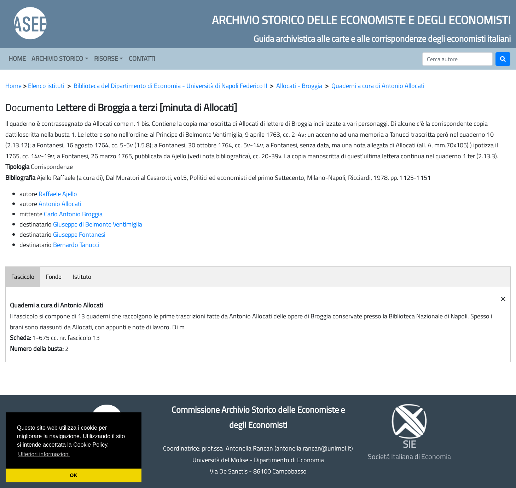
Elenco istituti (46, 85)
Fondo (54, 276)
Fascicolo (22, 276)
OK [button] (73, 475)
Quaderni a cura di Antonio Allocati (377, 85)
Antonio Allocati (60, 203)
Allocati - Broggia (299, 85)
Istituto (82, 276)
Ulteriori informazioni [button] (44, 454)
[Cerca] (457, 59)
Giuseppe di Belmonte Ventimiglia (97, 224)
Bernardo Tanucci (76, 244)
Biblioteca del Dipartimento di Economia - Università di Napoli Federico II (170, 85)
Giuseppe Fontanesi (79, 234)
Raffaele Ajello (58, 194)
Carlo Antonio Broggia (73, 214)
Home (13, 85)
